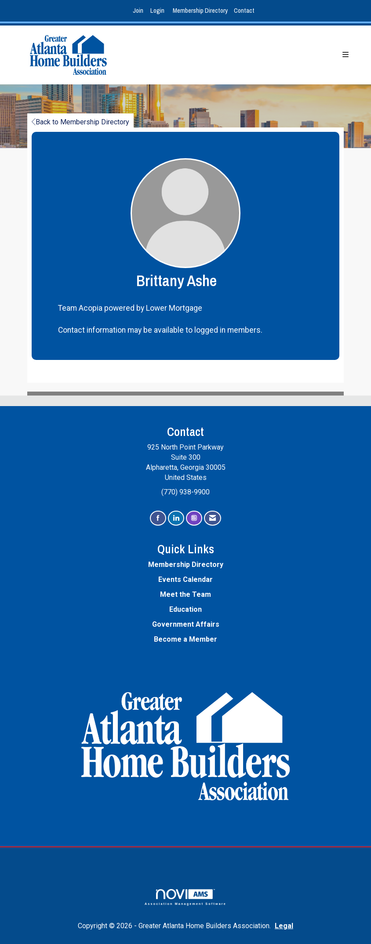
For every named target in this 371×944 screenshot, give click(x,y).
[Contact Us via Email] (212, 518)
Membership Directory (200, 10)
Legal (284, 926)
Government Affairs (185, 624)
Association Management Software (185, 897)
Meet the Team (185, 594)
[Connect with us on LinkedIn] (176, 518)
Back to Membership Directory (80, 122)
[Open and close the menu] (241, 55)
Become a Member (185, 639)
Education (185, 609)
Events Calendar (185, 579)
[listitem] (139, 11)
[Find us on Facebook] (158, 518)
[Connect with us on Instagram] (194, 518)
